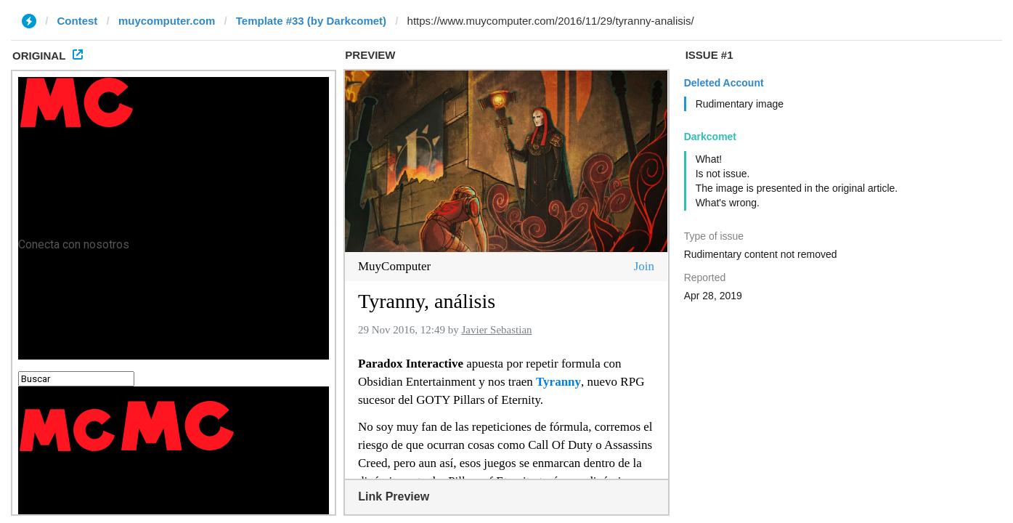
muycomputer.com (166, 21)
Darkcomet (710, 136)
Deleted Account (724, 83)
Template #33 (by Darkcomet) (311, 21)
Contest (77, 21)
